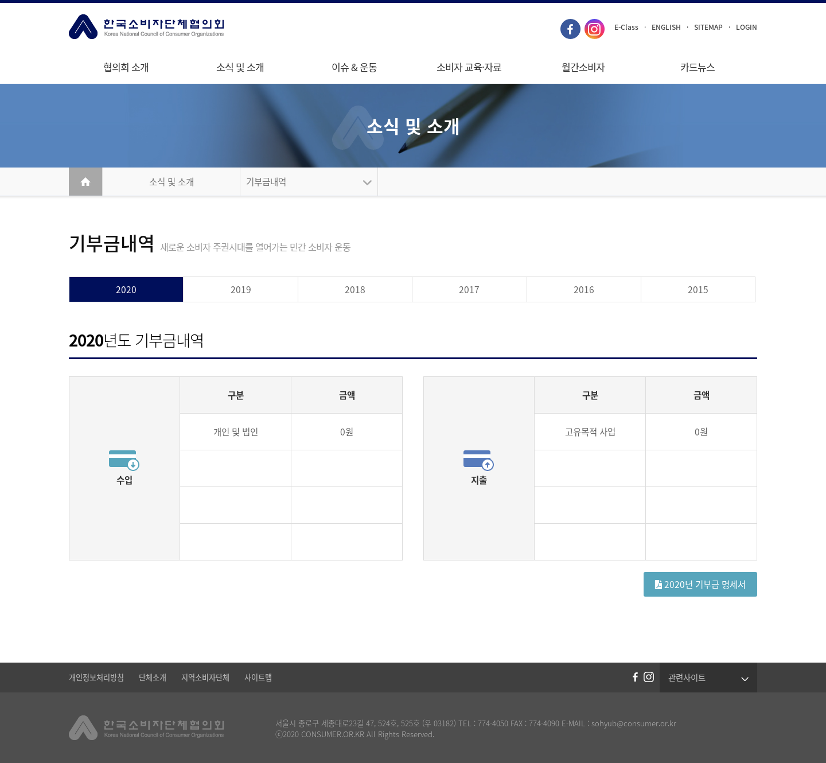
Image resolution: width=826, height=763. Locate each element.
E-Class (626, 27)
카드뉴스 (697, 67)
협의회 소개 (126, 67)
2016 (584, 289)
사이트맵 (258, 677)
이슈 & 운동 (354, 67)
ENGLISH (666, 27)
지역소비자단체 (205, 677)
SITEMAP (708, 27)
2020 (126, 289)
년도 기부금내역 (136, 340)
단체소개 (152, 677)
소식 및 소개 (240, 67)
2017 (469, 289)
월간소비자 (583, 67)
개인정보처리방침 (96, 677)
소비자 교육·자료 (469, 67)
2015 (698, 289)
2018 (355, 289)
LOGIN (746, 27)
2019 (241, 289)
